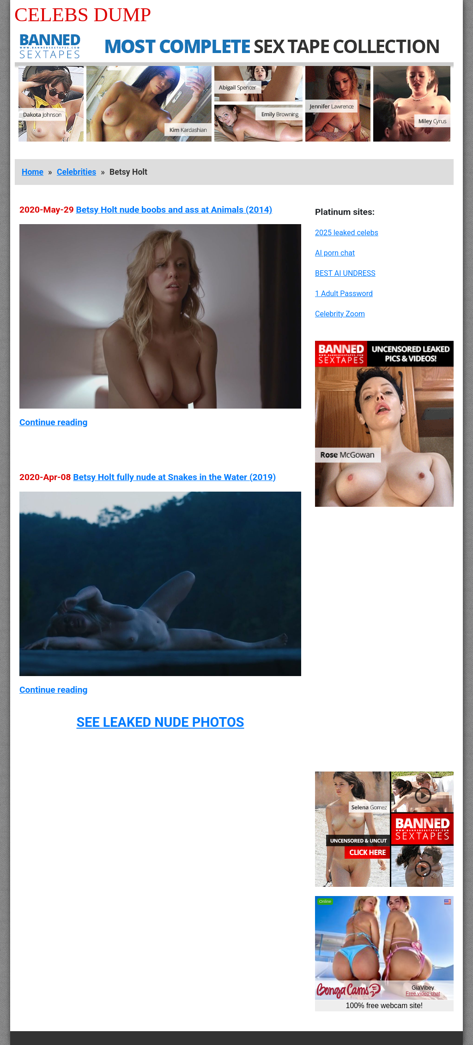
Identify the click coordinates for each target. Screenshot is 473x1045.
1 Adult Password (344, 293)
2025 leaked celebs (346, 232)
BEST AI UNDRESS (345, 273)
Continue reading (53, 422)
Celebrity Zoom (340, 313)
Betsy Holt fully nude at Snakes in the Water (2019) (174, 477)
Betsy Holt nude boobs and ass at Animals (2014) (174, 209)
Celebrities (76, 172)
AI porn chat (335, 253)
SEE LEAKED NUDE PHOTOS (160, 722)
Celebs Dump (82, 14)
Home (32, 172)
